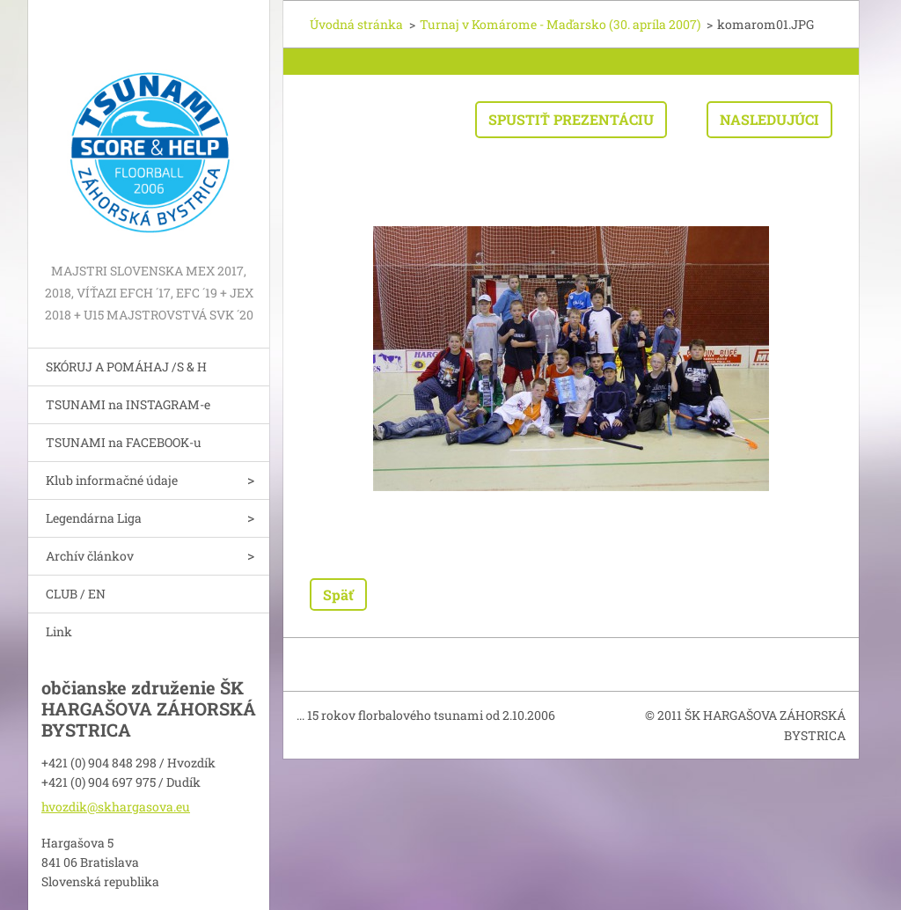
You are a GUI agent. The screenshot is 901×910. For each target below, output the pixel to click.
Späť (338, 594)
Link (59, 631)
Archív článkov (90, 555)
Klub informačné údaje (112, 480)
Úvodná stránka (356, 24)
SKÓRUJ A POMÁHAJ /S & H (126, 366)
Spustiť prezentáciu (571, 119)
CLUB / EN (76, 593)
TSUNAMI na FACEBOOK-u (123, 442)
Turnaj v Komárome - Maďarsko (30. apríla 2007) (560, 24)
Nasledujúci (769, 119)
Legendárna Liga (94, 518)
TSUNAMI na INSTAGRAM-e (128, 404)
